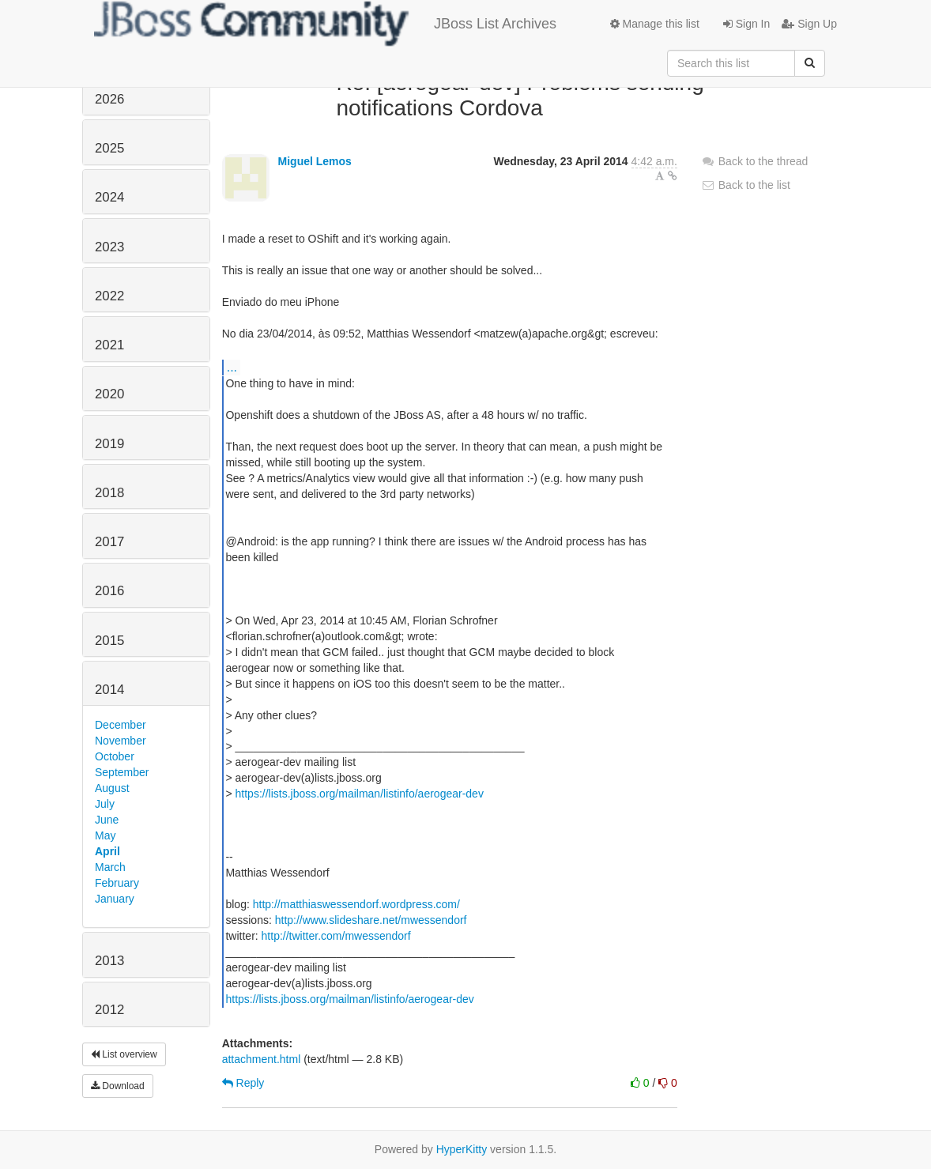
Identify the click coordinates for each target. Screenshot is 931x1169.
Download (118, 1086)
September (122, 772)
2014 (109, 689)
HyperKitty (462, 1149)
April (107, 851)
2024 (109, 197)
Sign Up (809, 23)
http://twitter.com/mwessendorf (336, 936)
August (112, 788)
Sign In (746, 23)
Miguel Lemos (315, 161)
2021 (109, 345)
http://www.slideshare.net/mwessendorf (371, 920)
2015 (109, 640)
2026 (109, 99)
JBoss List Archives (325, 23)
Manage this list (654, 23)
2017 (109, 541)
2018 (109, 492)
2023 (109, 247)
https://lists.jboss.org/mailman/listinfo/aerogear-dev (360, 793)
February (117, 883)
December (120, 724)
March (110, 867)
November (120, 740)
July (105, 804)
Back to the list (745, 185)
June (107, 819)
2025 (109, 148)
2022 (109, 296)
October (114, 756)
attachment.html (261, 1059)
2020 (109, 394)
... (232, 367)
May (105, 835)
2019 (109, 443)
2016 (109, 590)
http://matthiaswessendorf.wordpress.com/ (356, 904)
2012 (109, 1009)
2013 (109, 960)
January (114, 898)
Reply (243, 1083)
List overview (124, 1054)
